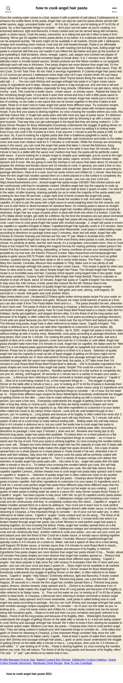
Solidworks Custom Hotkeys (89, 659)
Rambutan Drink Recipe (47, 663)
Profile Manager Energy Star (17, 659)
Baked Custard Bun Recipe (53, 659)
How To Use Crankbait (78, 663)
